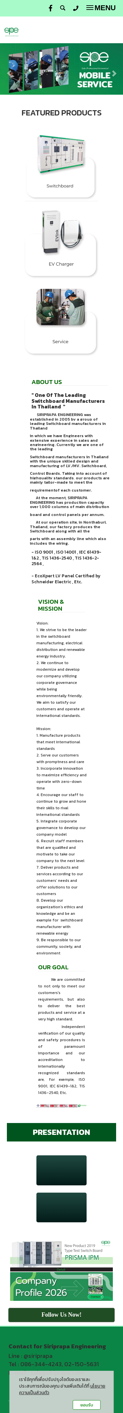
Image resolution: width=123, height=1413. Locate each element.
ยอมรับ (86, 1405)
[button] (9, 70)
